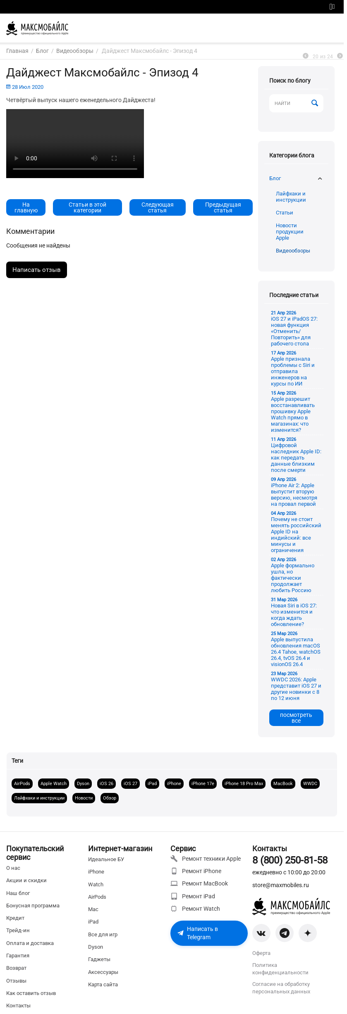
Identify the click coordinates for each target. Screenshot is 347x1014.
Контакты (18, 1005)
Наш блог (18, 893)
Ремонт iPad (192, 896)
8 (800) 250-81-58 (289, 860)
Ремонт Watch (195, 908)
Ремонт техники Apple (205, 858)
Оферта (261, 953)
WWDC (310, 783)
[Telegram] (284, 933)
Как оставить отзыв (31, 993)
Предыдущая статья (223, 207)
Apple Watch (54, 783)
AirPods (22, 783)
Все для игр (102, 934)
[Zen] (308, 933)
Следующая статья (157, 207)
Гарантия (17, 955)
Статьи (284, 212)
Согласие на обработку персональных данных (281, 988)
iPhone (174, 783)
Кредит (15, 918)
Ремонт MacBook (199, 883)
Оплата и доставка (30, 943)
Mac (93, 909)
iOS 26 (106, 783)
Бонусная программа (33, 905)
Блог (275, 178)
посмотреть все (296, 718)
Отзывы (16, 981)
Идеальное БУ (106, 859)
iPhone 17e (202, 783)
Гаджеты (99, 959)
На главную (26, 207)
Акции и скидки (26, 880)
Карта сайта (103, 984)
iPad (152, 783)
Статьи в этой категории (87, 207)
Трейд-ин (18, 930)
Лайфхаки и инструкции (291, 196)
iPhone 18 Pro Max (244, 783)
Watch (95, 884)
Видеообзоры (293, 251)
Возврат (16, 968)
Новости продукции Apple (290, 231)
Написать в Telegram (197, 933)
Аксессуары (103, 972)
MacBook (283, 783)
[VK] (261, 933)
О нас (13, 868)
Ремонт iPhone (195, 871)
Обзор (109, 798)
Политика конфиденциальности (280, 969)
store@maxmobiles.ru (280, 885)
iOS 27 (130, 783)
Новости (84, 798)
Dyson (83, 783)
